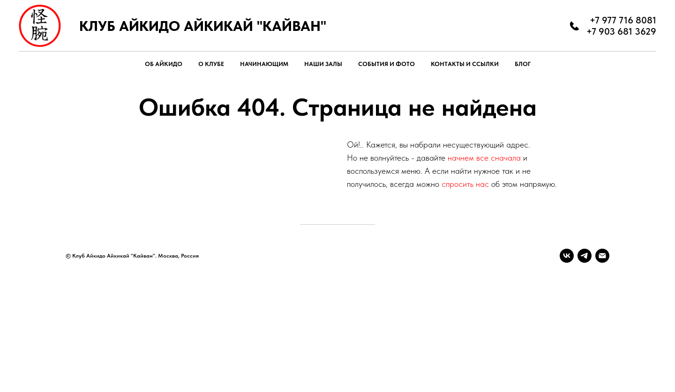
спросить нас (465, 184)
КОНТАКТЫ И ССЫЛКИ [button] (465, 63)
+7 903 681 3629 (621, 31)
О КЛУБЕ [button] (211, 63)
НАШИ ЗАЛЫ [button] (323, 63)
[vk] (567, 256)
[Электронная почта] (602, 256)
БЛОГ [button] (523, 63)
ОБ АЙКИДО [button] (163, 63)
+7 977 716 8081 (623, 20)
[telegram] (585, 256)
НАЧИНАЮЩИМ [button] (264, 63)
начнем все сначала (485, 158)
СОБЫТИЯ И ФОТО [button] (386, 63)
